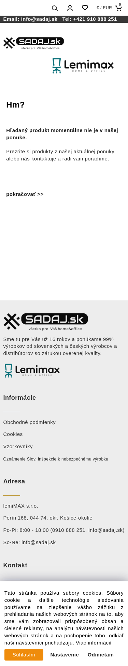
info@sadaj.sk (41, 19)
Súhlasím (24, 654)
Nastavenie (65, 654)
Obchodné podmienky (29, 422)
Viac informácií (94, 643)
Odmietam (101, 654)
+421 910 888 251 (95, 19)
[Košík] (120, 8)
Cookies (13, 434)
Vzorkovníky (18, 446)
